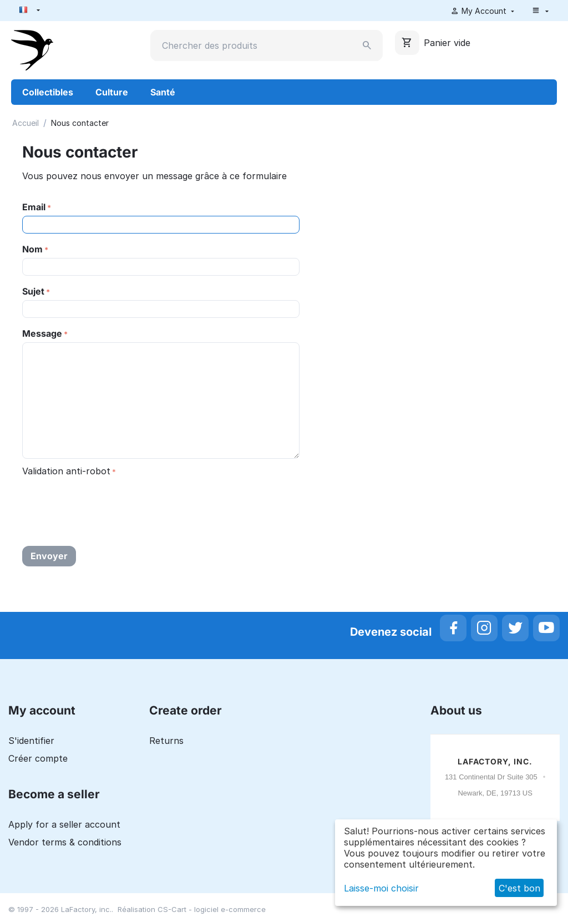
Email (33, 206)
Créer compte (38, 758)
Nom (32, 249)
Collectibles (47, 92)
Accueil (25, 123)
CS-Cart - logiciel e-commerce (212, 909)
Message (42, 333)
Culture (111, 92)
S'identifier (31, 740)
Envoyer (49, 555)
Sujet (33, 291)
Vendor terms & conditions (64, 842)
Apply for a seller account (64, 824)
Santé (162, 92)
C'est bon (519, 888)
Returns (166, 740)
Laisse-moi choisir (381, 888)
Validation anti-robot (66, 471)
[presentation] (106, 501)
